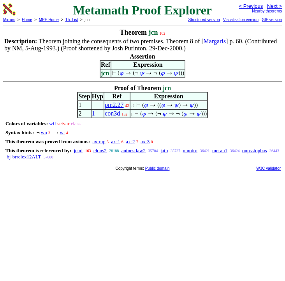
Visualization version (241, 20)
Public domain (157, 168)
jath (164, 150)
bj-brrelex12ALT (24, 157)
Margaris (215, 41)
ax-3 (145, 141)
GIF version (272, 20)
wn (44, 132)
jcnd (78, 150)
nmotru (190, 150)
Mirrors (9, 20)
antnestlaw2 (133, 150)
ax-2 (130, 141)
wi (62, 132)
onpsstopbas (254, 150)
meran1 (219, 150)
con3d (112, 113)
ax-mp (99, 141)
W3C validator (268, 168)
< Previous (251, 6)
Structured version (204, 20)
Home (27, 20)
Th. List (71, 20)
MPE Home (49, 20)
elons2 (100, 150)
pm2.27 (114, 104)
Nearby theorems (267, 11)
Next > (274, 6)
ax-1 (115, 141)
